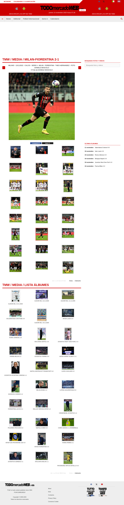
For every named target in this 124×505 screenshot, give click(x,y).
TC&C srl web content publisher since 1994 (19, 490)
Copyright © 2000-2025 (19, 497)
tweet (47, 143)
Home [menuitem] (8, 19)
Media (17, 59)
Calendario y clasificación (24, 1)
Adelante (78, 281)
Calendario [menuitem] (54, 19)
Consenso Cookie (53, 501)
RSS (49, 491)
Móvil (49, 488)
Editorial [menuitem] (17, 19)
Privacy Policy (52, 498)
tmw (6, 59)
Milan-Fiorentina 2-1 (41, 59)
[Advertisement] (62, 40)
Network (7, 1)
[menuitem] (2, 19)
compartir (35, 143)
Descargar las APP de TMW (20, 14)
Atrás (71, 281)
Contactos (51, 495)
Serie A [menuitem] (45, 19)
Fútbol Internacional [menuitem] (31, 19)
